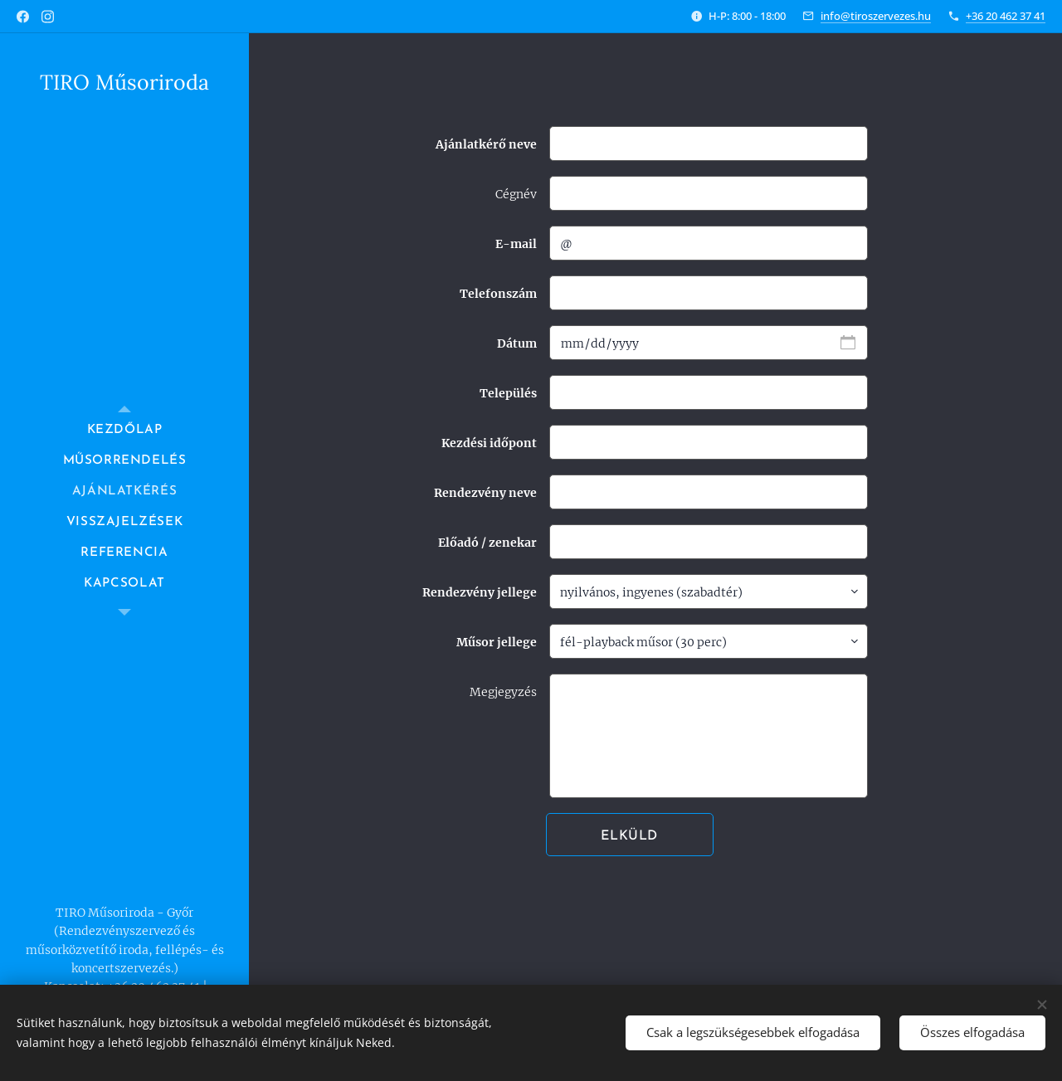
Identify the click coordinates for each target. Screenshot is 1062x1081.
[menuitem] (124, 430)
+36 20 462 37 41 (1005, 15)
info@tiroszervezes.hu (876, 15)
